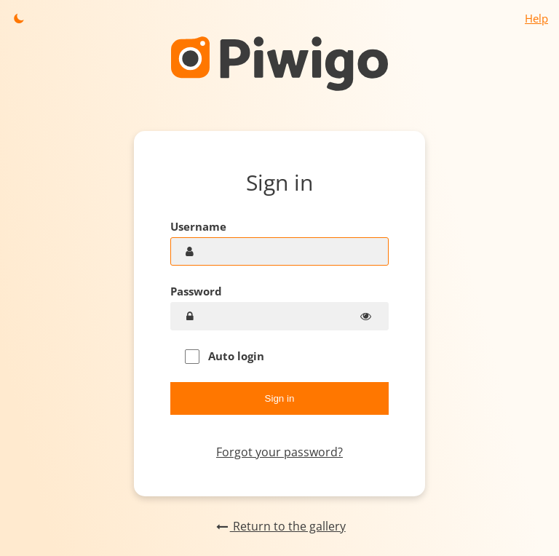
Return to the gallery (279, 526)
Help (536, 18)
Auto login (224, 356)
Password (196, 291)
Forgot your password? (279, 452)
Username (198, 226)
